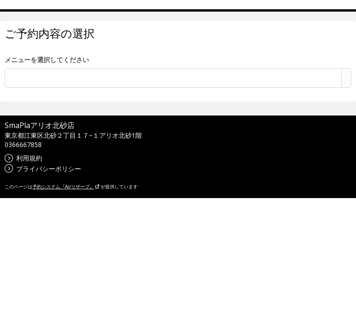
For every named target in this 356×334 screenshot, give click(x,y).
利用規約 (23, 158)
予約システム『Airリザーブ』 (66, 186)
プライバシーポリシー (43, 168)
